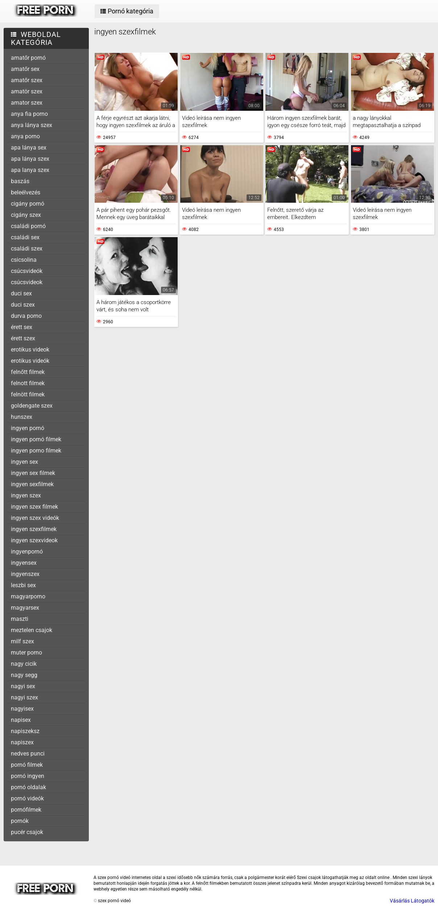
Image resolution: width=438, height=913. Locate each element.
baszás (20, 181)
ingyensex (24, 562)
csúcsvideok (26, 282)
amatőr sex (25, 69)
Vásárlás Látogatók (412, 901)
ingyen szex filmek (34, 506)
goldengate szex (32, 405)
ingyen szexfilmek (34, 529)
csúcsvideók (26, 271)
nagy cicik (24, 663)
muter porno (26, 652)
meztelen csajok (31, 630)
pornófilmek (26, 809)
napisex (21, 719)
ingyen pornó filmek (36, 439)
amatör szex (26, 91)
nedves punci (28, 753)
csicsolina (24, 259)
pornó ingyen (27, 776)
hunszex (21, 416)
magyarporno (28, 596)
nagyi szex (24, 697)
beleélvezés (25, 192)
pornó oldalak (28, 787)
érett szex (23, 338)
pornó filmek (27, 764)
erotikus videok (30, 349)
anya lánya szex (31, 125)
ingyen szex (26, 495)
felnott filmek (28, 383)
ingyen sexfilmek (32, 484)
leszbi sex (23, 585)
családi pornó (28, 226)
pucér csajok (27, 832)
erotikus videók (30, 360)
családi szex (26, 248)
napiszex (22, 742)
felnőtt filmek (28, 372)
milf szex (22, 641)
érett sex (21, 327)
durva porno (26, 315)
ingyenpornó (27, 551)
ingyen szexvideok (34, 540)
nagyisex (22, 708)
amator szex (26, 102)
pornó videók (27, 798)
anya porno (25, 136)
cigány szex (26, 214)
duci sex (21, 293)
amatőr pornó (28, 57)
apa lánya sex (28, 147)
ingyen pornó (27, 428)
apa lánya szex (30, 158)
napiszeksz (25, 731)
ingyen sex (24, 461)
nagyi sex (23, 686)
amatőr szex (26, 80)
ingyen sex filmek (33, 473)
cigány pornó (27, 203)
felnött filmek (28, 394)
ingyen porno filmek (36, 450)
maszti (19, 618)
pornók (20, 820)
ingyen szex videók (35, 517)
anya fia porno (29, 113)
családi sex (25, 237)
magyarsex (25, 607)
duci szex (23, 304)
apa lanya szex (30, 170)
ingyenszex (25, 574)
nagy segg (24, 675)
